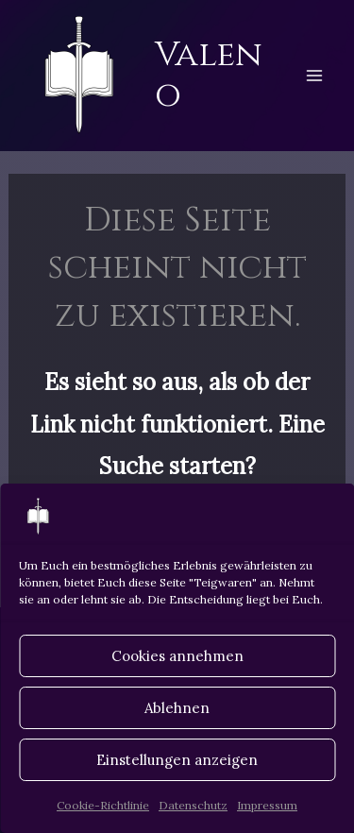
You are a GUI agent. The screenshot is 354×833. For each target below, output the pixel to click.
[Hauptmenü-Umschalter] (314, 75)
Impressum (267, 805)
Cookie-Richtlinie (103, 805)
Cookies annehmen (177, 656)
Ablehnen (177, 708)
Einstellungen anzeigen (177, 760)
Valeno (208, 75)
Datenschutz (193, 805)
